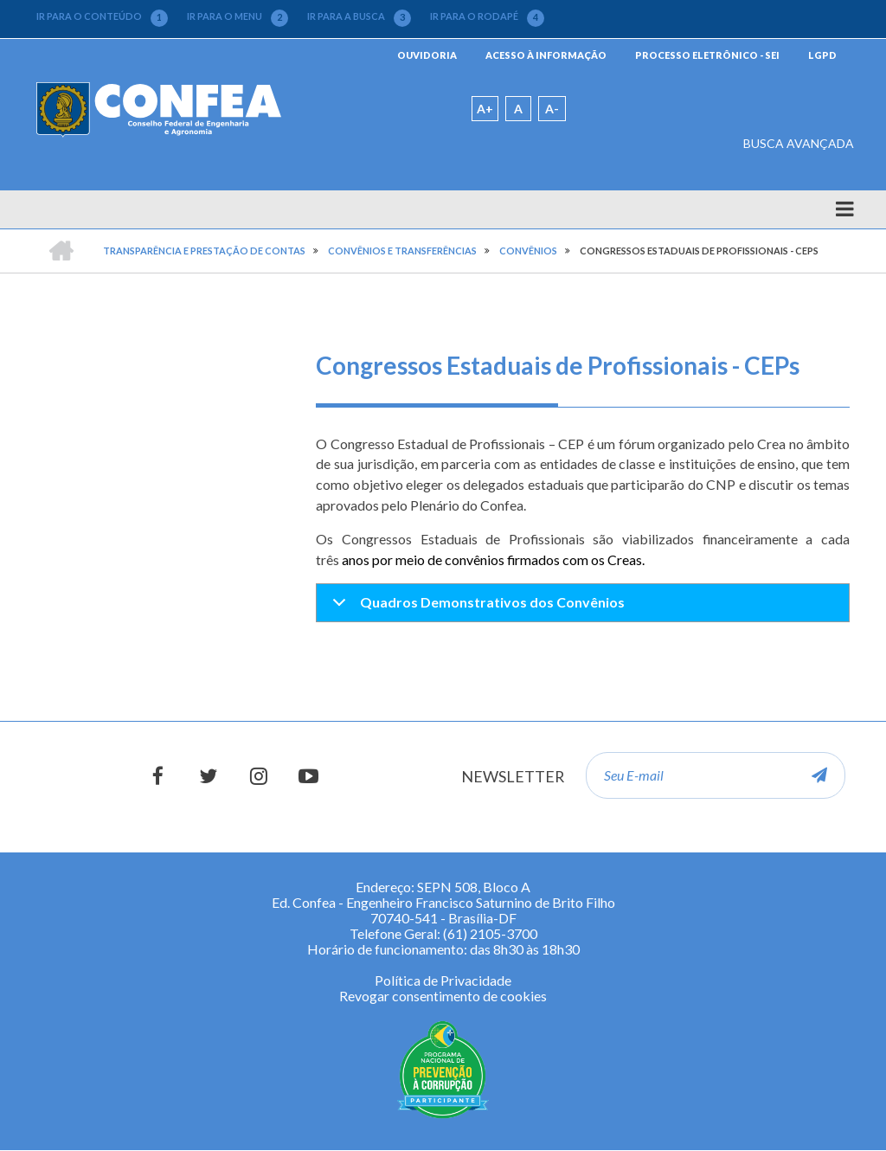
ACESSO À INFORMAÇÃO (546, 55)
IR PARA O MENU (237, 16)
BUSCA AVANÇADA (798, 143)
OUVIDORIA (427, 55)
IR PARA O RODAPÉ (487, 16)
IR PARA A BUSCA (359, 16)
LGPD (822, 55)
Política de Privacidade (443, 980)
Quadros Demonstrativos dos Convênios (475, 607)
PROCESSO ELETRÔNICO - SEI (707, 55)
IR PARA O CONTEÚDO (102, 16)
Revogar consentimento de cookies (443, 995)
